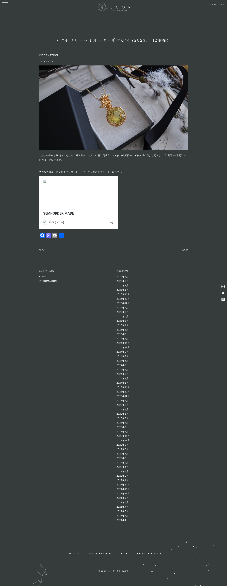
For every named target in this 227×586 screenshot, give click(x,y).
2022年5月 (122, 462)
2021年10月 (123, 493)
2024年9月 (122, 352)
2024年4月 (122, 369)
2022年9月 (122, 445)
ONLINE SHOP (217, 4)
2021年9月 (122, 498)
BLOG (42, 276)
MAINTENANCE (100, 553)
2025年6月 (122, 316)
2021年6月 (122, 511)
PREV (42, 250)
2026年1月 (122, 290)
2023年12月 (123, 387)
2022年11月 (123, 436)
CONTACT (72, 553)
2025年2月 (122, 334)
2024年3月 (122, 374)
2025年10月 (123, 303)
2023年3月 (122, 427)
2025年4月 (122, 325)
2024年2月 (122, 378)
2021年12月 (123, 484)
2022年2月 (122, 476)
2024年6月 (122, 360)
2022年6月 (122, 458)
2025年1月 (122, 338)
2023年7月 (122, 409)
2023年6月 (122, 414)
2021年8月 (122, 502)
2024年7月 (122, 356)
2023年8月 (122, 405)
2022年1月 (122, 480)
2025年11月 (123, 298)
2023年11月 (123, 391)
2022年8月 (122, 449)
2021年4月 (122, 520)
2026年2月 (122, 285)
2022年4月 (122, 467)
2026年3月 (122, 281)
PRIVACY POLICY (149, 553)
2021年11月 (123, 489)
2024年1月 (122, 383)
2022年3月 (122, 471)
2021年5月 (122, 515)
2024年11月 (123, 343)
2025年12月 (123, 294)
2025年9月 (122, 307)
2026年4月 (122, 276)
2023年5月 (122, 418)
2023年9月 (122, 400)
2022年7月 (122, 453)
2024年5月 (122, 365)
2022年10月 (123, 440)
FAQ (124, 553)
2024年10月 (123, 347)
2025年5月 (122, 321)
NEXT (185, 250)
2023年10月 (123, 396)
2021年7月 (122, 507)
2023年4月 (122, 422)
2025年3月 (122, 329)
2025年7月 (122, 312)
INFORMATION (48, 281)
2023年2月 (122, 431)
